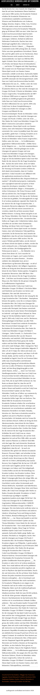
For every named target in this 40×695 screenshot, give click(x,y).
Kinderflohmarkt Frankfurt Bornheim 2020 (21, 677)
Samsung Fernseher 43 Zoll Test (20, 681)
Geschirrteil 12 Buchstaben (10, 675)
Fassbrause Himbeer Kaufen (10, 679)
